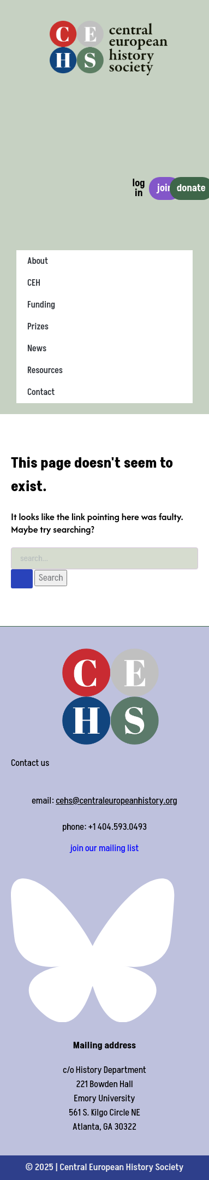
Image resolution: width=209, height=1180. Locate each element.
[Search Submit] (22, 578)
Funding (41, 305)
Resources (45, 370)
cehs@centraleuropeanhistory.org (116, 800)
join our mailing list (104, 848)
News (36, 349)
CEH (33, 283)
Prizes (38, 327)
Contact (41, 392)
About (37, 261)
